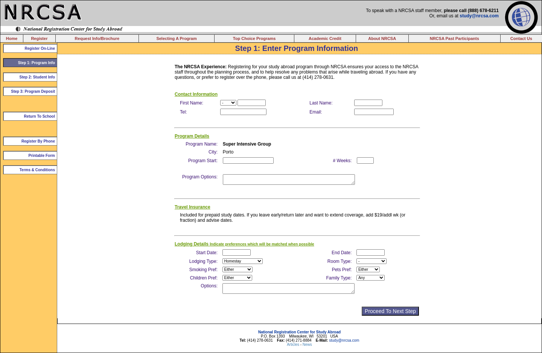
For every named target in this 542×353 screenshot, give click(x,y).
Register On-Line (39, 48)
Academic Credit (325, 38)
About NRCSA (382, 38)
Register (39, 38)
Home (12, 38)
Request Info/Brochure (97, 38)
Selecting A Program (176, 38)
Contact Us (521, 38)
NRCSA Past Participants (454, 38)
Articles (293, 344)
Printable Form (41, 155)
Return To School (39, 116)
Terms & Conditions (37, 170)
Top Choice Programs (254, 38)
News (307, 344)
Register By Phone (38, 141)
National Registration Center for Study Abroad (299, 332)
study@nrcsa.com (479, 15)
